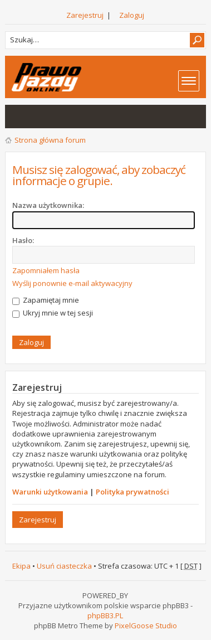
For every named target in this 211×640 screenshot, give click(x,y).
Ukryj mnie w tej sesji (52, 313)
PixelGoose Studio (146, 625)
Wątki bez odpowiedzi (19, 116)
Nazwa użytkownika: (48, 205)
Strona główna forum (50, 140)
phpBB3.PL (105, 615)
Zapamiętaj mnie (45, 300)
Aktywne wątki (42, 116)
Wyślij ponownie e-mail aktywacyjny (72, 283)
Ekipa (21, 566)
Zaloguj (131, 15)
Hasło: (23, 240)
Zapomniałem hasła (46, 270)
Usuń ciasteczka (64, 566)
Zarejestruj (85, 15)
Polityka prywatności (132, 492)
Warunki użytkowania (50, 492)
